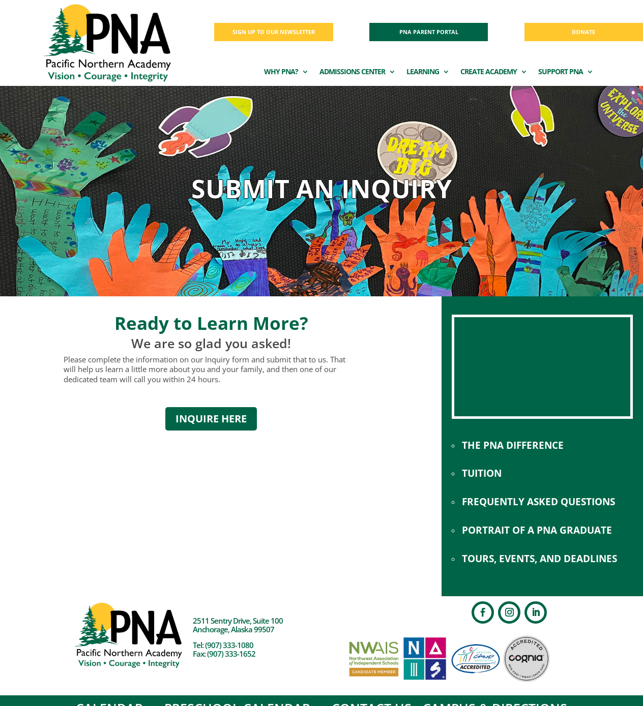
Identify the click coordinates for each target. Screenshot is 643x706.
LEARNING (422, 72)
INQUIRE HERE (211, 418)
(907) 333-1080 (229, 645)
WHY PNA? (281, 72)
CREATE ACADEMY (488, 72)
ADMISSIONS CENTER (352, 72)
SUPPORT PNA (560, 72)
